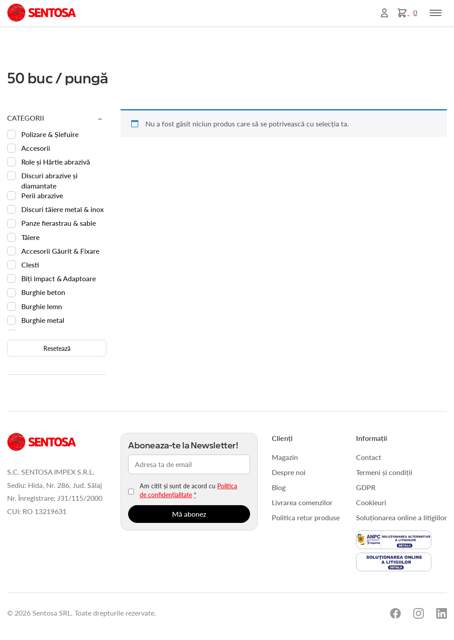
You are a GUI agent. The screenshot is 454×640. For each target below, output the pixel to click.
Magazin (285, 457)
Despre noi (288, 472)
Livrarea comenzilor (302, 502)
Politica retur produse (306, 517)
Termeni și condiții (384, 472)
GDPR (366, 487)
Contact (368, 457)
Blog (279, 487)
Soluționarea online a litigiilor (401, 517)
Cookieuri (371, 502)
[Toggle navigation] (435, 13)
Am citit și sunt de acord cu (188, 490)
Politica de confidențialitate (188, 490)
